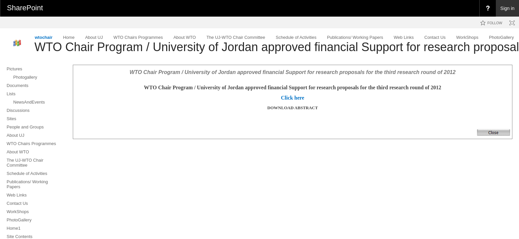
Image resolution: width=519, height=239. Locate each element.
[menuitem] (487, 8)
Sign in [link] (507, 8)
